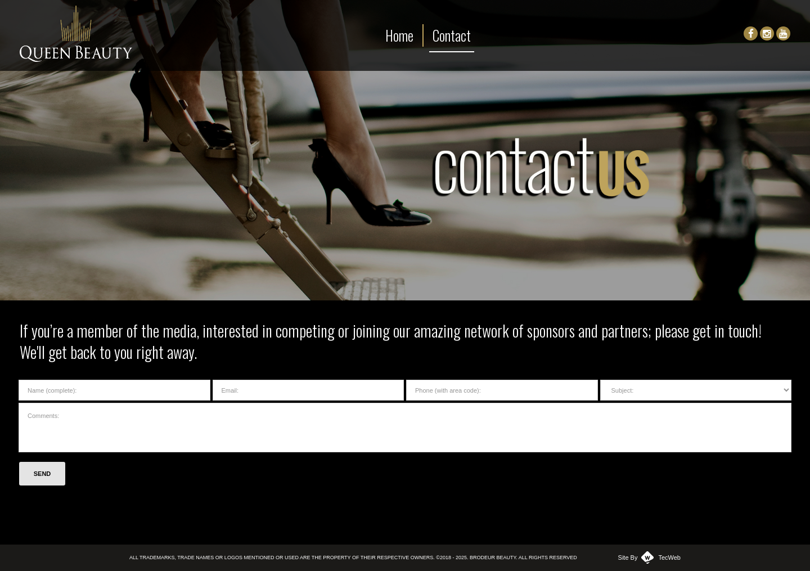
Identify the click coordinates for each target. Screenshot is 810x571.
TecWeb (669, 557)
